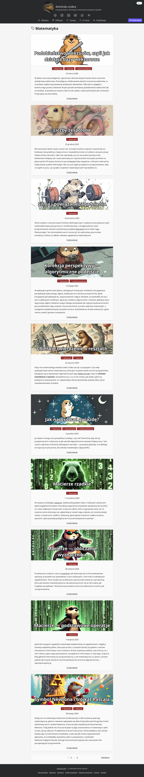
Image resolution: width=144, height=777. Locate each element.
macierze (58, 502)
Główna (43, 20)
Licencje (96, 773)
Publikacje (99, 20)
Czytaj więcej (72, 98)
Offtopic (57, 20)
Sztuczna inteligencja (84, 69)
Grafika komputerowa (79, 281)
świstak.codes (61, 769)
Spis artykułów (43, 773)
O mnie (84, 20)
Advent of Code (84, 373)
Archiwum (60, 773)
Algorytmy (70, 69)
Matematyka (59, 69)
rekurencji (79, 229)
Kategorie (52, 773)
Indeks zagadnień (71, 773)
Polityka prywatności (85, 773)
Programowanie (70, 429)
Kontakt (103, 773)
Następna (105, 757)
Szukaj (71, 20)
